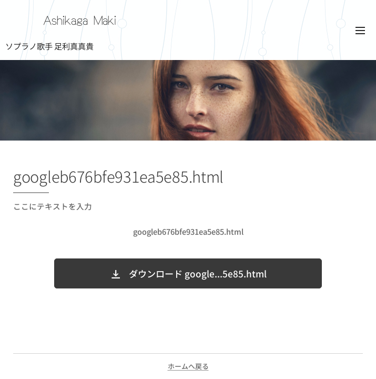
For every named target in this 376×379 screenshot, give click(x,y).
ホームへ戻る (188, 366)
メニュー (360, 30)
